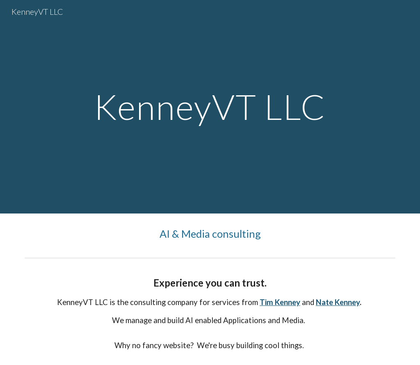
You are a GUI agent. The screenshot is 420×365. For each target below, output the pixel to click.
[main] (210, 106)
